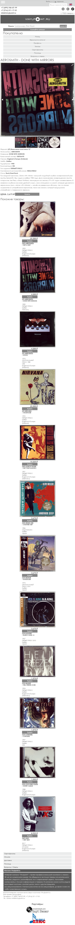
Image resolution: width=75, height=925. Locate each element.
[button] (72, 65)
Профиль (37, 43)
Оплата (7, 857)
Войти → (49, 1)
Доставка (8, 860)
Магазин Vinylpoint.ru (12, 870)
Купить (27, 194)
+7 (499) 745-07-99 (9, 8)
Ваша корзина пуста (58, 5)
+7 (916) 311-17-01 (9, 10)
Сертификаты (37, 50)
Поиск (11, 26)
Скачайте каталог (37, 29)
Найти (63, 26)
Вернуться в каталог (37, 40)
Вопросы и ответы (37, 56)
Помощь (37, 53)
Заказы (37, 46)
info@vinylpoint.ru (8, 13)
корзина (59, 1)
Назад (37, 36)
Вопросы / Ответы (11, 867)
